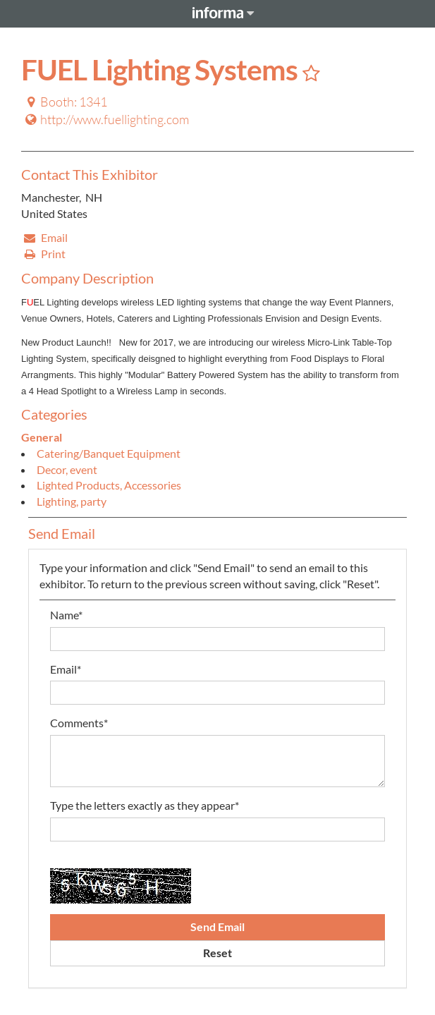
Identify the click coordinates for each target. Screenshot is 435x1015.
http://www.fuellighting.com (106, 119)
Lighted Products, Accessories (109, 485)
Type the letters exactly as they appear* (144, 805)
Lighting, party (71, 501)
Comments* (79, 722)
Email (45, 237)
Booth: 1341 (65, 101)
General (41, 437)
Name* (66, 614)
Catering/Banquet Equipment (108, 453)
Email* (65, 669)
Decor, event (67, 469)
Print (44, 253)
